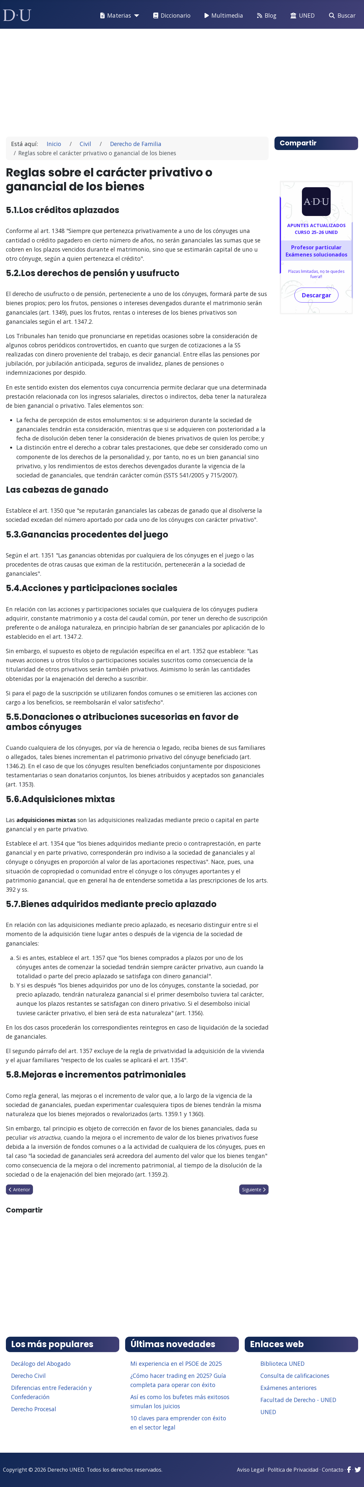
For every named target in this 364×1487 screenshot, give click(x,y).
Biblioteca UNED (282, 1363)
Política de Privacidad (293, 1469)
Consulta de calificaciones (294, 1376)
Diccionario (170, 15)
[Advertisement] (182, 79)
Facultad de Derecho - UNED (298, 1400)
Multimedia (222, 15)
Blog (265, 15)
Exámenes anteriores (288, 1388)
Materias (114, 15)
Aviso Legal (250, 1469)
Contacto (332, 1469)
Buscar (341, 15)
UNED (301, 15)
